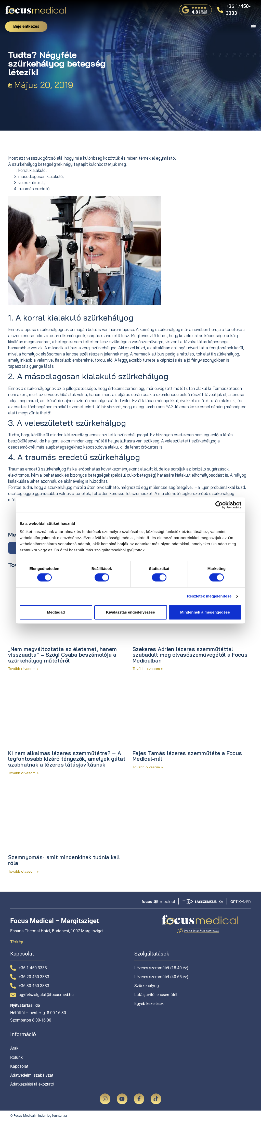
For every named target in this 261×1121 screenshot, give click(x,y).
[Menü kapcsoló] (253, 26)
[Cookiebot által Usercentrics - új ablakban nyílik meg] (219, 505)
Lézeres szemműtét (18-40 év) (161, 967)
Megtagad (56, 612)
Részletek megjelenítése (209, 596)
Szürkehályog (146, 985)
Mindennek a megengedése (205, 612)
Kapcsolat (19, 1066)
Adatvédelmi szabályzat (31, 1075)
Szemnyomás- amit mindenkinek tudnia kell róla (64, 860)
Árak (14, 1048)
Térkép (16, 941)
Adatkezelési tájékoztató (32, 1084)
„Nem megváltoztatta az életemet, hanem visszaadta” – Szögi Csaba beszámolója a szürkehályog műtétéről (62, 655)
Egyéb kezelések (149, 1003)
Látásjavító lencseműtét (155, 994)
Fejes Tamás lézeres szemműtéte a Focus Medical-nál (187, 756)
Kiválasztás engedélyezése (130, 612)
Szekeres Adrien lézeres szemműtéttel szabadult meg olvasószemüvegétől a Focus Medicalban (190, 655)
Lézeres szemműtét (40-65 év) (161, 976)
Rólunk (16, 1057)
